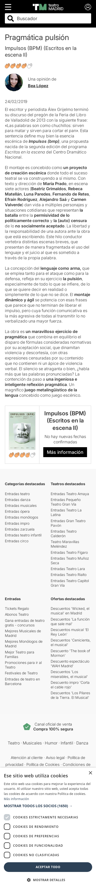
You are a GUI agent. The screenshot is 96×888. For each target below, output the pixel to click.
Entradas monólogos (21, 517)
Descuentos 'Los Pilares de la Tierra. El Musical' (70, 695)
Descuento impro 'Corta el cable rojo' (70, 684)
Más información (65, 452)
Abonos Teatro (17, 614)
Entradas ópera (17, 511)
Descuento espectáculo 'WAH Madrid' (70, 663)
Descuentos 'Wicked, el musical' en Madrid (70, 610)
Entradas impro (17, 523)
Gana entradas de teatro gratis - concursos (25, 622)
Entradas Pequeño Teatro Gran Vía (66, 501)
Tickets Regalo (17, 608)
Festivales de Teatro (21, 673)
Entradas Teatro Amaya (70, 494)
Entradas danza (17, 499)
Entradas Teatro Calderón (64, 533)
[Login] (88, 7)
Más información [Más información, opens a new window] (16, 799)
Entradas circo (16, 541)
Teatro (14, 742)
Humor (51, 742)
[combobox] (52, 18)
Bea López (38, 85)
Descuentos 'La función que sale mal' (70, 621)
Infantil (67, 742)
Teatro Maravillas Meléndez (65, 543)
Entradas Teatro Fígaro (69, 552)
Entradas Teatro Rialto (69, 574)
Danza (82, 742)
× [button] (90, 773)
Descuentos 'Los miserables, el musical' (69, 674)
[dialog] (48, 828)
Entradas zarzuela (20, 529)
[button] (48, 806)
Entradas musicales (21, 505)
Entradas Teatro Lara (68, 569)
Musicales (32, 742)
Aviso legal (55, 757)
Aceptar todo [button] (48, 867)
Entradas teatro (17, 494)
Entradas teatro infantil (23, 535)
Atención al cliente (27, 757)
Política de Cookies (43, 764)
